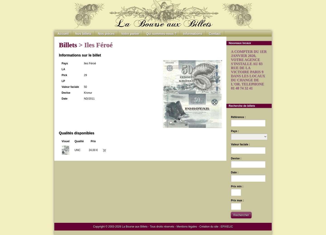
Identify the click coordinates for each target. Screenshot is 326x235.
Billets (68, 45)
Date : (234, 172)
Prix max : (237, 200)
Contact (215, 33)
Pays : (235, 131)
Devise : (236, 158)
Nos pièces (106, 33)
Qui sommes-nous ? (161, 33)
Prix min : (237, 186)
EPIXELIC (227, 226)
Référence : (238, 117)
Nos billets (83, 33)
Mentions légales (187, 226)
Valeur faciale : (240, 144)
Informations (192, 33)
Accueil (63, 33)
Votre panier (130, 33)
